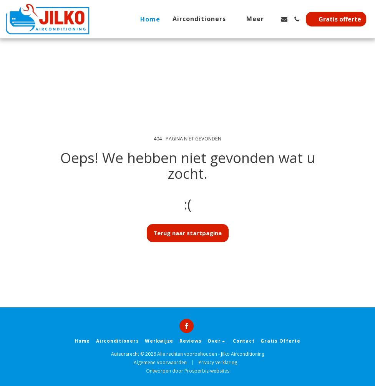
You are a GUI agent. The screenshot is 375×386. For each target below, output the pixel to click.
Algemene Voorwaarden (160, 362)
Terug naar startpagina (187, 233)
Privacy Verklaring (218, 362)
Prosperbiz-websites (206, 371)
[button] (203, 19)
